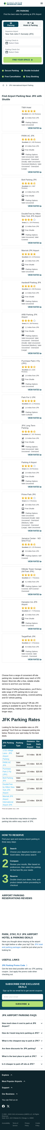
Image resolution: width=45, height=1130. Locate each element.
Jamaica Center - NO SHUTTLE (31, 539)
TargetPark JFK (28, 636)
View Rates (34, 128)
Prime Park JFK (28, 494)
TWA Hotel (26, 107)
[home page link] (12, 3)
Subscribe (22, 1004)
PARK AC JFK (27, 136)
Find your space (22, 60)
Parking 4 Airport (29, 462)
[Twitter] (8, 1106)
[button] (22, 1026)
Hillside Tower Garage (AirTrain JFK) (31, 570)
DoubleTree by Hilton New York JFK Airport (31, 215)
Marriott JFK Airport (30, 250)
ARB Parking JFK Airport (29, 316)
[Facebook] (3, 1106)
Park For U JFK (28, 397)
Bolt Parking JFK (29, 180)
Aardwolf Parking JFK (31, 282)
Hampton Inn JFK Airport (29, 603)
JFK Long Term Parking (28, 426)
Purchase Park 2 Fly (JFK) (30, 362)
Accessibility (6, 1123)
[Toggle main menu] (41, 3)
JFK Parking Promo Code (13, 965)
